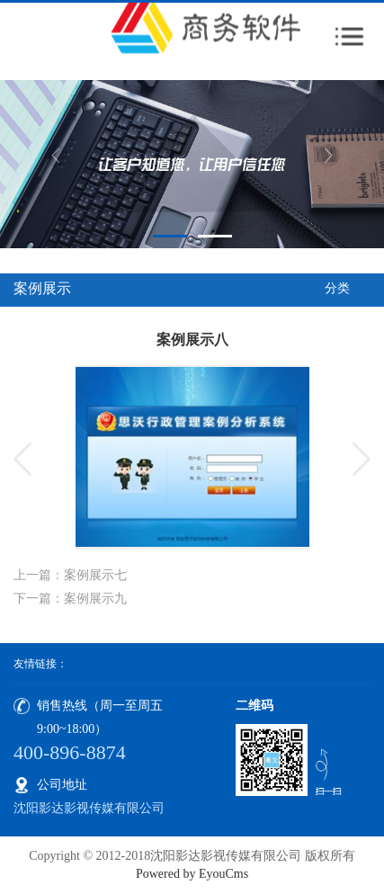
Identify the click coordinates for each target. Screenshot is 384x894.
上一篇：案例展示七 (70, 575)
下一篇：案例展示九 (70, 598)
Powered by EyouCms (192, 874)
